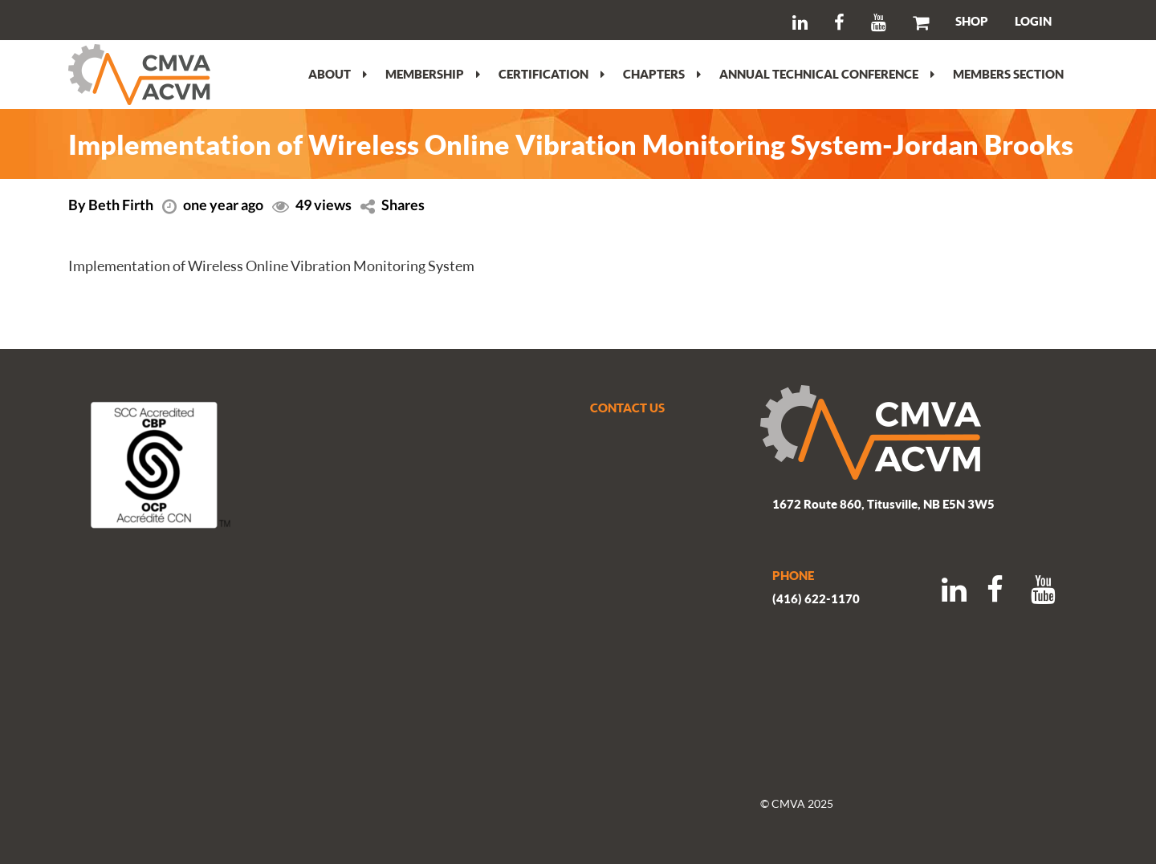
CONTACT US (627, 407)
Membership (432, 74)
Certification (551, 74)
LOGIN (1033, 21)
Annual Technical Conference (826, 74)
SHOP (971, 21)
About (337, 74)
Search (101, 20)
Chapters (662, 74)
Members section (1008, 74)
